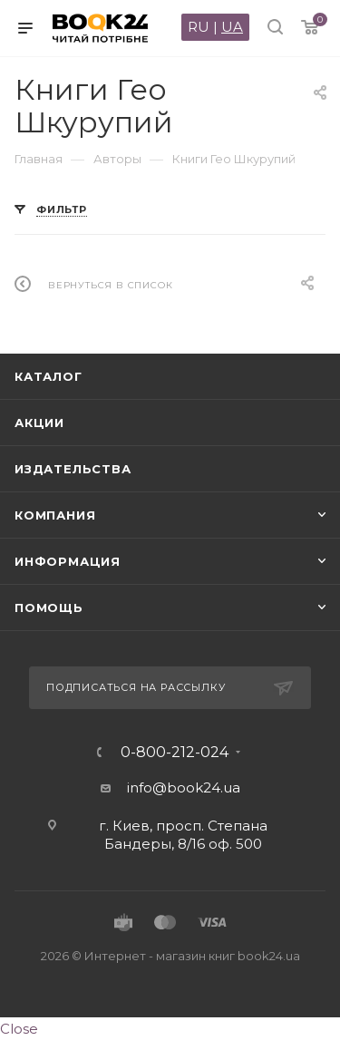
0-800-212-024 (174, 752)
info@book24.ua (183, 787)
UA (232, 26)
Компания (55, 515)
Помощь (49, 607)
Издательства (73, 469)
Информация (68, 561)
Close (19, 1028)
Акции (39, 422)
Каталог (49, 376)
